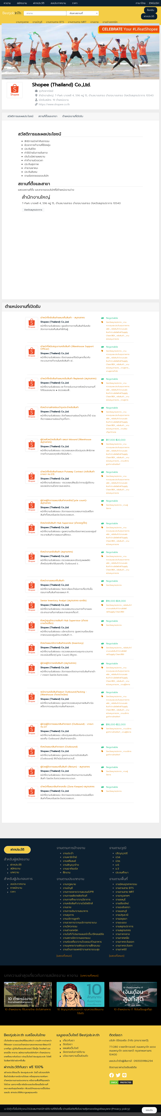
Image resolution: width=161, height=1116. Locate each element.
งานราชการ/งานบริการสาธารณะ (80, 923)
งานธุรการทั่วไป (112, 371)
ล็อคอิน (150, 10)
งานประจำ (68, 853)
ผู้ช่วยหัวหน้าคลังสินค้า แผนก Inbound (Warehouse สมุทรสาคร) (65, 441)
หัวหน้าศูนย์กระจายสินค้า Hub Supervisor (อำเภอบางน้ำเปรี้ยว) (64, 622)
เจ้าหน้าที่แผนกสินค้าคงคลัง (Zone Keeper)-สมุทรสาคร (67, 786)
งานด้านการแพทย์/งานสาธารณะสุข (81, 949)
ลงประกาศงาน (58, 3)
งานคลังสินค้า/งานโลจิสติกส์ (78, 903)
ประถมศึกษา (122, 872)
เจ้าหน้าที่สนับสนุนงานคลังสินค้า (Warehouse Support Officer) (67, 348)
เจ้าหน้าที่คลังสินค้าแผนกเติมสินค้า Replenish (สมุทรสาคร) (68, 378)
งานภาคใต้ (121, 949)
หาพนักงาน (16, 888)
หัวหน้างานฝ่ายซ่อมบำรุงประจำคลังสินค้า (59, 407)
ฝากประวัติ (38, 3)
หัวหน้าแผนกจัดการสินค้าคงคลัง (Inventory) (61, 643)
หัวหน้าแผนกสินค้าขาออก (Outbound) (59, 746)
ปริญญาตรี (122, 853)
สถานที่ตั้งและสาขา (47, 116)
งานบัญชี (37, 22)
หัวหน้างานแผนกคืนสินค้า (52, 580)
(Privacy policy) (120, 1109)
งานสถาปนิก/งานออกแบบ (76, 938)
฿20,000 (121, 440)
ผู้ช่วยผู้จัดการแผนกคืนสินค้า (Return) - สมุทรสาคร (65, 766)
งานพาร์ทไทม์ (70, 857)
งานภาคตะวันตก (124, 946)
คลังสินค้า (120, 335)
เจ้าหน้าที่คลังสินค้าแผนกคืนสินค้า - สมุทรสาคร (62, 317)
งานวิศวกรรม (70, 926)
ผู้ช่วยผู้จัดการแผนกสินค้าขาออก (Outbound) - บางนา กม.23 (66, 725)
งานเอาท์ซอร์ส (70, 869)
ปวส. (118, 857)
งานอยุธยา (121, 919)
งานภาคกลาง (123, 934)
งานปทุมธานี (122, 915)
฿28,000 (121, 601)
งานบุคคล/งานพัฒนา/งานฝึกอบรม (81, 946)
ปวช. (118, 861)
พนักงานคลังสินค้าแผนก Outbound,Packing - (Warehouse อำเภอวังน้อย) (63, 693)
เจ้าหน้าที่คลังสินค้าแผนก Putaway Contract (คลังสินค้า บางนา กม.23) (67, 473)
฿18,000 (110, 601)
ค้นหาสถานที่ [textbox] (80, 13)
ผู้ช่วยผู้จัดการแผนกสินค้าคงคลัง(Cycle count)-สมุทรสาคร (63, 502)
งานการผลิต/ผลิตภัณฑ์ (75, 896)
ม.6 (117, 865)
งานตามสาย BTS (55, 22)
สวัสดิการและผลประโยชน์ (20, 116)
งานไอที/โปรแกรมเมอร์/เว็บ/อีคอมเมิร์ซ (83, 934)
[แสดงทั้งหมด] (64, 956)
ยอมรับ (149, 1110)
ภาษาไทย (140, 3)
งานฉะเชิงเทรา (123, 907)
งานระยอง (121, 923)
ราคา (74, 3)
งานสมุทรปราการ (124, 926)
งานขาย (94, 22)
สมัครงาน (22, 3)
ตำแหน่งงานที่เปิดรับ (72, 116)
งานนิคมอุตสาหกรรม (126, 884)
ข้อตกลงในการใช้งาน (74, 1052)
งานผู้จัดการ (125, 684)
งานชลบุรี (121, 900)
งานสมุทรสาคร (123, 930)
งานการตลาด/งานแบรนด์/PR (78, 892)
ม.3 (117, 869)
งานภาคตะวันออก (125, 942)
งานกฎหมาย (69, 884)
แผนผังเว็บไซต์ (70, 1048)
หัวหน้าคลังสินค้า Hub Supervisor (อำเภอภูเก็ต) (63, 523)
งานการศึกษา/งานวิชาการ (76, 900)
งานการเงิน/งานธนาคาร (75, 911)
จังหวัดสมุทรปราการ (33, 209)
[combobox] (45, 13)
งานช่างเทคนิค (110, 22)
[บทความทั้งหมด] (89, 976)
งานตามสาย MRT (77, 22)
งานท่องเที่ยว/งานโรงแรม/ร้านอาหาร (82, 942)
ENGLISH (154, 3)
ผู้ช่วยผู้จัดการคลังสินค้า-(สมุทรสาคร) (58, 663)
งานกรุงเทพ (22, 22)
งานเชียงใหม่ (122, 903)
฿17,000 (110, 440)
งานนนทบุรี (121, 911)
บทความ (14, 872)
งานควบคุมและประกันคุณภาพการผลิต (117, 325)
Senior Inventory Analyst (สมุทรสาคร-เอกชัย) (63, 600)
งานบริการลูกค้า (71, 919)
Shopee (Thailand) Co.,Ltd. (61, 84)
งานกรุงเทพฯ (123, 896)
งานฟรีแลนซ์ (69, 861)
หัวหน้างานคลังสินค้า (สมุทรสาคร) (56, 551)
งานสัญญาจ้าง (71, 865)
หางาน (7, 3)
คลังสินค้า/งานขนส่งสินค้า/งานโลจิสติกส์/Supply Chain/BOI (117, 332)
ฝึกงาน (66, 872)
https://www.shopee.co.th (54, 104)
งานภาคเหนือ (122, 938)
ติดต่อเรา (67, 1044)
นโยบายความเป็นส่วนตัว (75, 1056)
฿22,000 (121, 724)
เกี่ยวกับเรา (69, 1040)
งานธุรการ (124, 367)
